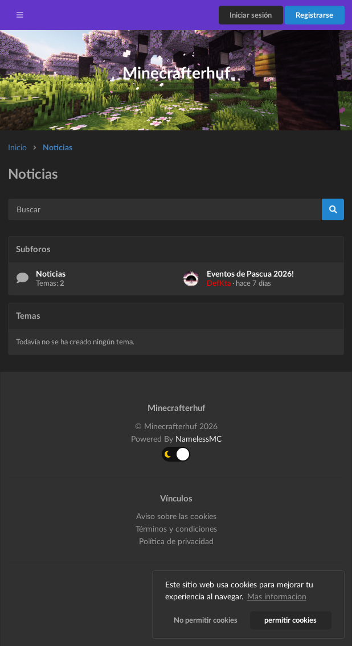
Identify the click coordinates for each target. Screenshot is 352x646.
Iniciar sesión (251, 14)
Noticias (57, 147)
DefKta (219, 282)
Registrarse (314, 14)
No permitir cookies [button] (206, 620)
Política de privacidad (176, 541)
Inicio (17, 147)
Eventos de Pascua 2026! (250, 273)
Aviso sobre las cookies (176, 516)
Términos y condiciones (176, 528)
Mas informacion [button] (276, 596)
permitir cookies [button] (291, 620)
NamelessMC (198, 438)
